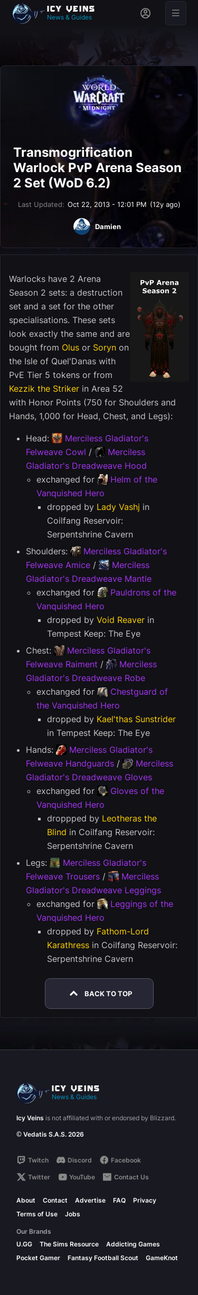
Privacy (144, 1200)
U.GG (24, 1244)
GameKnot (162, 1258)
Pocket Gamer (38, 1258)
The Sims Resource (69, 1244)
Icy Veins (30, 1118)
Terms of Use (37, 1214)
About (25, 1200)
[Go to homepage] (58, 13)
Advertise (90, 1200)
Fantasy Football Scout (103, 1258)
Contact (55, 1200)
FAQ (119, 1200)
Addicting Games (133, 1244)
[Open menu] (175, 13)
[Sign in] (145, 13)
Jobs (72, 1214)
